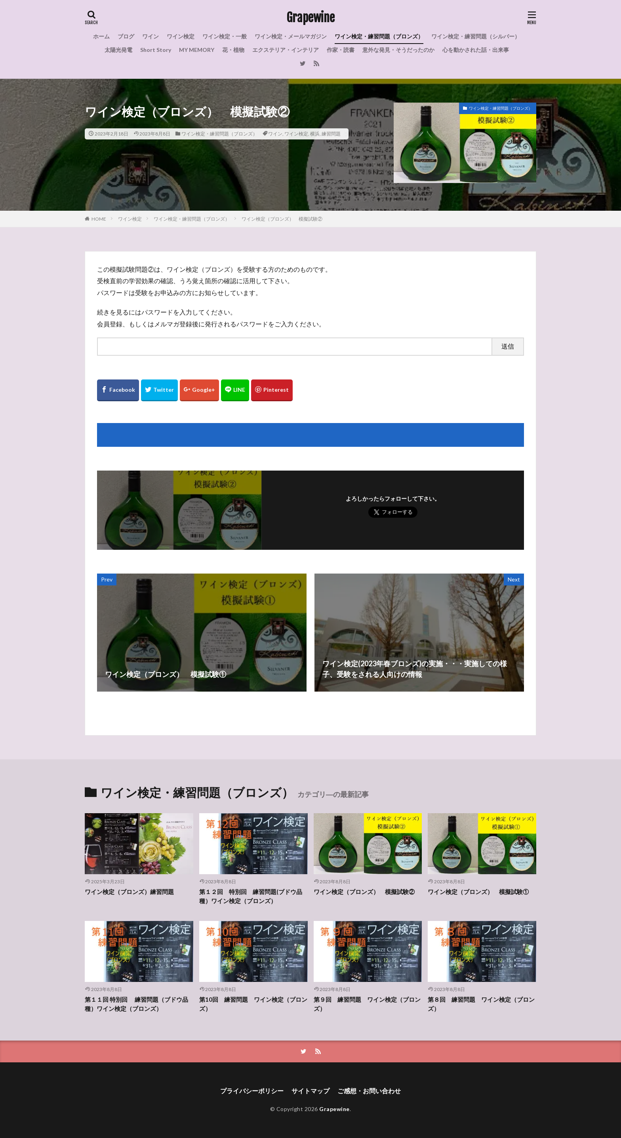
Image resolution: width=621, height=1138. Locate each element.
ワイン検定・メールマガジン (291, 36)
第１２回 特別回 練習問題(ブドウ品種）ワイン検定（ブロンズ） (250, 896)
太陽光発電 (118, 49)
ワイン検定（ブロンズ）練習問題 (129, 891)
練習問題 (331, 134)
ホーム (101, 36)
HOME (98, 219)
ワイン (150, 36)
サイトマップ (310, 1090)
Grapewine (310, 18)
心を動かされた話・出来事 (475, 49)
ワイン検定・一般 (224, 36)
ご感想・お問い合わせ (369, 1090)
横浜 (315, 134)
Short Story (155, 49)
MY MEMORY (196, 49)
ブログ (126, 36)
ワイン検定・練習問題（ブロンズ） (379, 36)
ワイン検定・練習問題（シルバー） (475, 36)
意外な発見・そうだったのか (398, 49)
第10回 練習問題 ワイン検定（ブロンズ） (253, 1004)
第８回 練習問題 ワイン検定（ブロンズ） (481, 1004)
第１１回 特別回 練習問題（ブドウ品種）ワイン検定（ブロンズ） (136, 1004)
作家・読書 (340, 49)
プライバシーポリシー (252, 1090)
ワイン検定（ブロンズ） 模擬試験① (478, 891)
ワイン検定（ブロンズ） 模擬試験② (282, 219)
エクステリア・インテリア (285, 49)
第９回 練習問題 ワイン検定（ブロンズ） (367, 1004)
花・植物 (233, 49)
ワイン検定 (180, 36)
